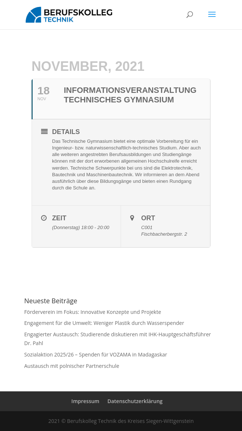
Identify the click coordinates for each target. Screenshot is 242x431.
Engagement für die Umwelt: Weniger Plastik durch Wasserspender (104, 322)
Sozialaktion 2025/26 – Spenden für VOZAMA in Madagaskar (95, 354)
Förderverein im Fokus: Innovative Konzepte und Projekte (92, 311)
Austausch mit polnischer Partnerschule (71, 365)
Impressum (85, 401)
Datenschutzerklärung (134, 401)
